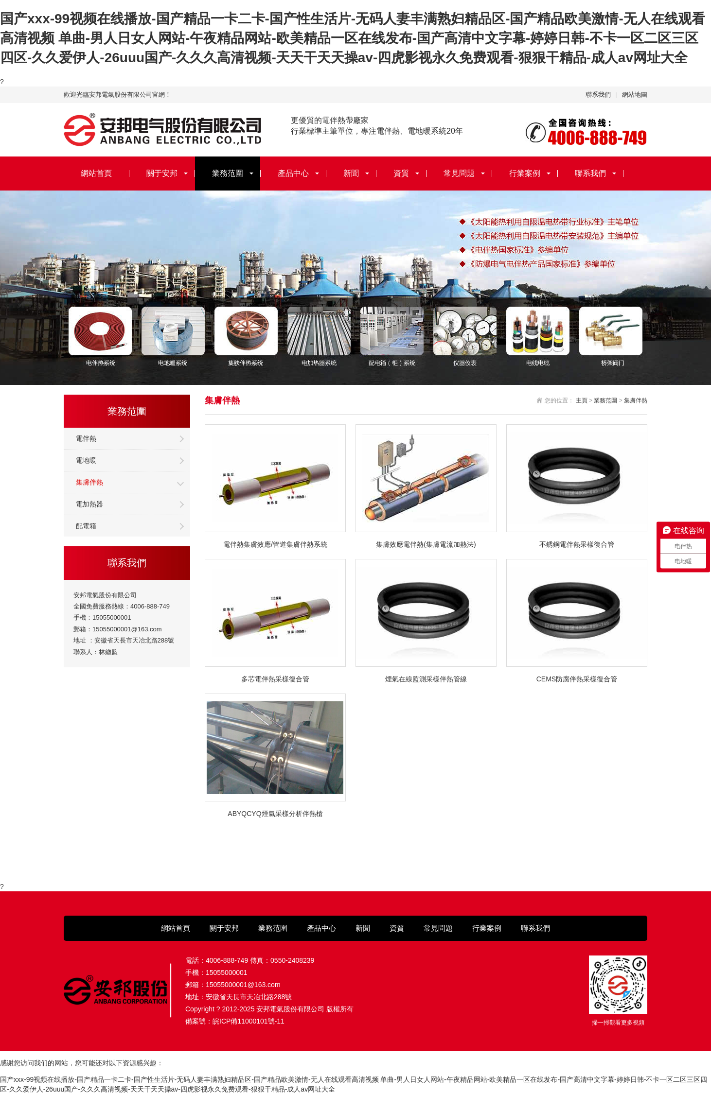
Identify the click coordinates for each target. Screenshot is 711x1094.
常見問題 (459, 173)
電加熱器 (89, 504)
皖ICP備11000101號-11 (248, 1021)
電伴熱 (86, 438)
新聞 (351, 173)
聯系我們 (598, 94)
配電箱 (86, 526)
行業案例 (524, 173)
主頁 (581, 400)
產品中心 (293, 173)
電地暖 (86, 460)
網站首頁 (96, 173)
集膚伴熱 (89, 482)
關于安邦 (162, 173)
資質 (401, 173)
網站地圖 (634, 94)
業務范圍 (227, 173)
